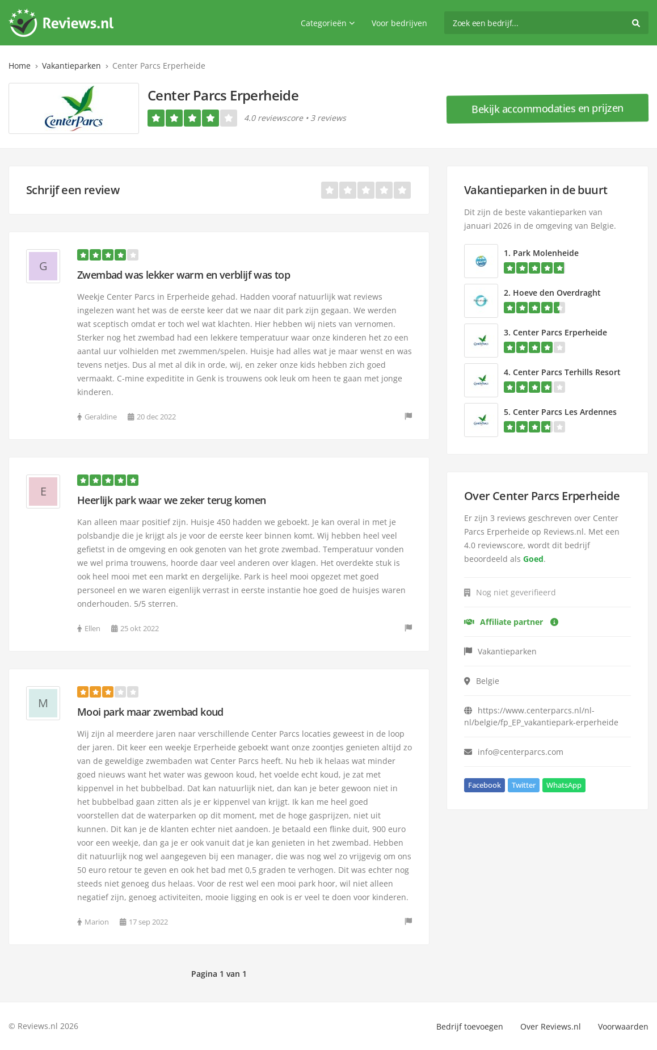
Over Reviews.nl (550, 1026)
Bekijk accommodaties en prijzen (547, 108)
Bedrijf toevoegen (469, 1026)
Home (20, 65)
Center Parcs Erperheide (560, 332)
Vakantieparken (71, 65)
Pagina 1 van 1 (219, 973)
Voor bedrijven (399, 23)
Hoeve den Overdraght (557, 292)
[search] (546, 22)
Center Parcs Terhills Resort (567, 372)
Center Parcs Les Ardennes (565, 411)
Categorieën (328, 23)
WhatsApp (564, 785)
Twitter (524, 785)
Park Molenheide (546, 252)
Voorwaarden (623, 1026)
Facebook (484, 785)
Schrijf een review (72, 190)
